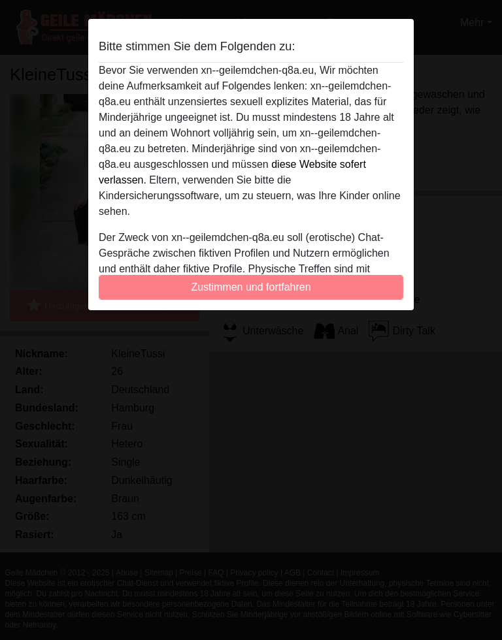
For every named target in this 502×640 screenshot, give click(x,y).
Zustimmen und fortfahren (250, 287)
